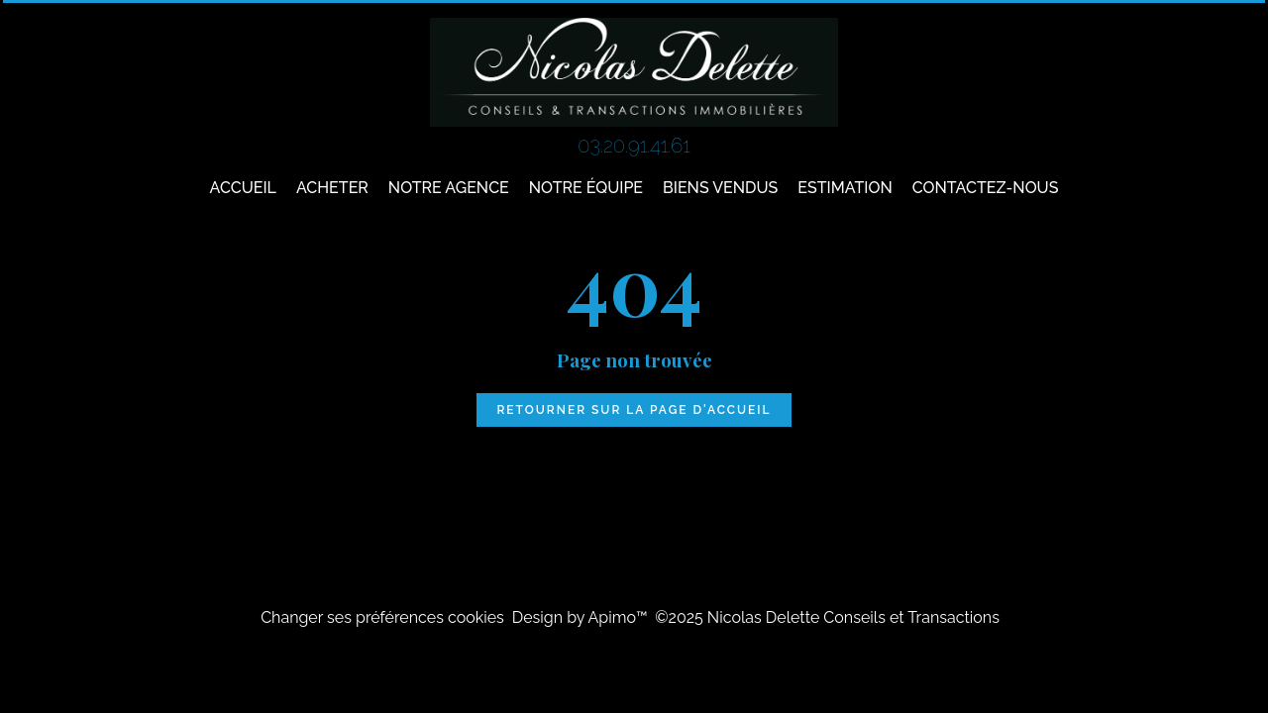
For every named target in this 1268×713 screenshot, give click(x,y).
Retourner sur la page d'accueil (633, 410)
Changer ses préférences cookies (382, 617)
